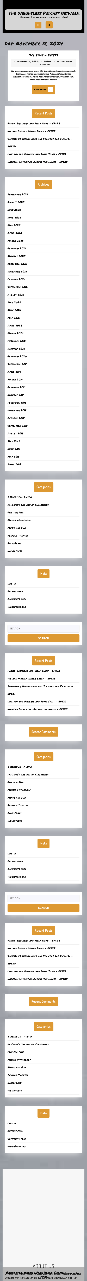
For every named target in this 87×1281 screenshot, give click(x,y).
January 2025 (16, 256)
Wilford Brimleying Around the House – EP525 (37, 162)
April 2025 (15, 233)
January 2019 (16, 395)
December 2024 (17, 264)
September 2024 (18, 287)
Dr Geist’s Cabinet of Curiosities (28, 505)
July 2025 (14, 210)
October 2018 (16, 418)
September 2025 (18, 194)
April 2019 (14, 372)
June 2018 (14, 449)
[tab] (38, 25)
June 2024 (14, 310)
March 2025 (16, 240)
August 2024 (16, 294)
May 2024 (14, 318)
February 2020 (17, 356)
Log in (12, 583)
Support (43, 6)
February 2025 (17, 248)
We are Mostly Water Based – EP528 (31, 131)
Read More (44, 87)
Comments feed (17, 599)
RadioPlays (14, 543)
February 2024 (17, 341)
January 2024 (16, 348)
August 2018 (15, 433)
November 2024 (17, 271)
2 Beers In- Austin (20, 497)
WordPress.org (17, 607)
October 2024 (17, 279)
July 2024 (14, 302)
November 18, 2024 (30, 64)
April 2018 (14, 464)
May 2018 (13, 456)
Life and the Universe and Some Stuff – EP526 (37, 154)
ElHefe (47, 64)
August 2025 (16, 202)
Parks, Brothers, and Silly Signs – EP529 (34, 123)
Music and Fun (17, 528)
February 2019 (17, 387)
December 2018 (17, 402)
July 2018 (14, 441)
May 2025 (14, 225)
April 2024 (15, 325)
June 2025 (14, 217)
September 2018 (17, 426)
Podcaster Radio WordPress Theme (35, 1272)
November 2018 (17, 410)
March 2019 (15, 379)
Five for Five (16, 512)
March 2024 (16, 333)
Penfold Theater (18, 535)
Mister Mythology (19, 520)
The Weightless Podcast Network (44, 13)
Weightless (15, 551)
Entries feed (15, 591)
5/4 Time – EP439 (43, 59)
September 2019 (17, 364)
